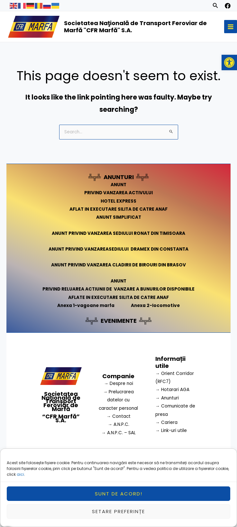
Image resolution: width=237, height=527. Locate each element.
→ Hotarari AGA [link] (172, 390)
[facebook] (228, 6)
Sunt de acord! (118, 496)
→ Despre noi (118, 383)
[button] (229, 62)
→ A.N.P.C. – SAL (118, 433)
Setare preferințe (118, 514)
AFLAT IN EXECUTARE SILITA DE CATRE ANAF (118, 209)
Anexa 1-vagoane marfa (85, 305)
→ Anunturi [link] (167, 398)
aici (20, 478)
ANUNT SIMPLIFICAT (118, 217)
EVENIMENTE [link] (119, 321)
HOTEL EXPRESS (118, 201)
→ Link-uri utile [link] (171, 430)
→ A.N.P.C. (118, 424)
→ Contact (118, 416)
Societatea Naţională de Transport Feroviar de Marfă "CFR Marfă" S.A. (135, 26)
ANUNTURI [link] (119, 177)
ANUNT (118, 185)
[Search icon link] (215, 6)
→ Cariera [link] (166, 422)
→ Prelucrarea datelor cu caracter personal (118, 400)
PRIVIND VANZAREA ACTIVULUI (118, 193)
